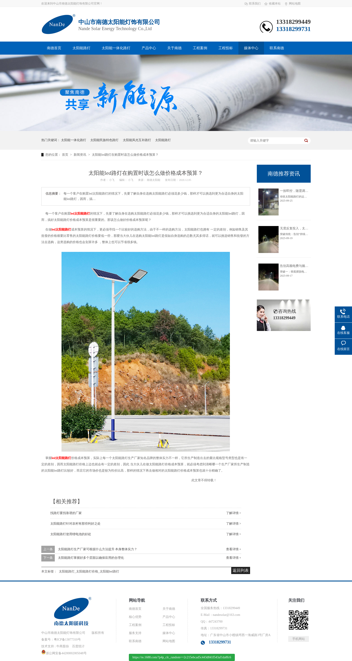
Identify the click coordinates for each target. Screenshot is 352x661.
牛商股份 (62, 646)
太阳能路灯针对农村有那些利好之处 (75, 523)
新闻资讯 (80, 154)
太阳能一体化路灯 (116, 48)
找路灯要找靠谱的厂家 (66, 513)
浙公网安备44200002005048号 (64, 653)
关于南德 (174, 48)
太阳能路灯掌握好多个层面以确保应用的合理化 (91, 557)
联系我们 (255, 3)
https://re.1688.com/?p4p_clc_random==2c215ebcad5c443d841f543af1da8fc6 (181, 657)
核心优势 (135, 617)
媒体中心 (251, 48)
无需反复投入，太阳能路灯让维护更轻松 (308, 228)
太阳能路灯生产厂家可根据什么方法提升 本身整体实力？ (97, 549)
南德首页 (54, 48)
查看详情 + (233, 549)
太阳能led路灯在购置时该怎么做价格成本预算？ (125, 154)
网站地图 (295, 3)
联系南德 (277, 48)
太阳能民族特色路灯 (104, 140)
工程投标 (225, 48)
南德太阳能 (154, 180)
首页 (65, 154)
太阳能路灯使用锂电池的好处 (70, 534)
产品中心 (149, 48)
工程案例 (200, 48)
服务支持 (135, 633)
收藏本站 (275, 3)
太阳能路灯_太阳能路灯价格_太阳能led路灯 (89, 571)
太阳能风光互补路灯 (137, 140)
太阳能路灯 (81, 48)
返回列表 (241, 570)
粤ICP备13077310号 (67, 639)
